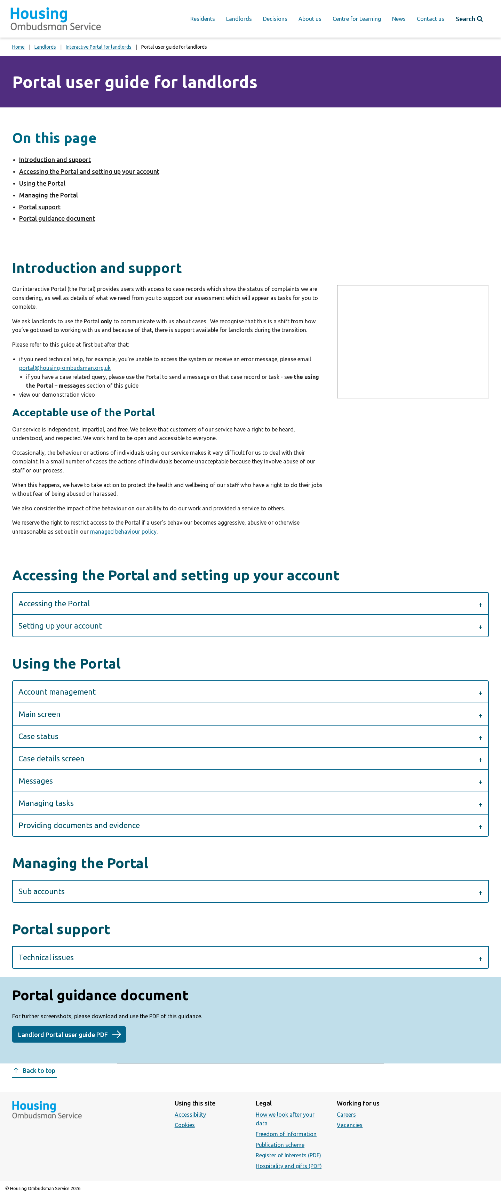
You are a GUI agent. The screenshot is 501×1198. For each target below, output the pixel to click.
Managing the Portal (48, 195)
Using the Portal (42, 183)
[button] (250, 603)
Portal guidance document (57, 218)
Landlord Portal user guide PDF (63, 1034)
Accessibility (190, 1114)
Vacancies (350, 1125)
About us (310, 19)
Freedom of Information (286, 1134)
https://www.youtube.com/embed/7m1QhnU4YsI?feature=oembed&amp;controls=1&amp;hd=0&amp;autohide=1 (413, 341)
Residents (202, 19)
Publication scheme (280, 1145)
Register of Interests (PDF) (288, 1155)
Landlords (239, 19)
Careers (346, 1114)
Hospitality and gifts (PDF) (289, 1166)
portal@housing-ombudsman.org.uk (65, 368)
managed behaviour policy (123, 531)
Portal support (40, 206)
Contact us (430, 19)
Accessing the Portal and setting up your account (89, 171)
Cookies (185, 1125)
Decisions (275, 19)
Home (18, 47)
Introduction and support (55, 159)
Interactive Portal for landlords (99, 47)
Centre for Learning (357, 19)
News (399, 19)
